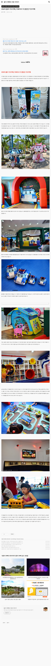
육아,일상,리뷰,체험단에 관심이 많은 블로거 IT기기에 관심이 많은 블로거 (18, 647)
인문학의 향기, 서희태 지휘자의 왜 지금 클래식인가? (10, 567)
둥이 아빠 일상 (13, 557)
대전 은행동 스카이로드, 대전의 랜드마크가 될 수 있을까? (11, 559)
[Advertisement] (26, 537)
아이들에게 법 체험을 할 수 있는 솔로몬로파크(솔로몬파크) (11, 561)
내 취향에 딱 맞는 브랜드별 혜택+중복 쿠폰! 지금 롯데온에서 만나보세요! (20, 53)
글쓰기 (8, 660)
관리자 (4, 660)
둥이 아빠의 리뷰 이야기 (11, 2)
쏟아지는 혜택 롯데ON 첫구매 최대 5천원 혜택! (15, 51)
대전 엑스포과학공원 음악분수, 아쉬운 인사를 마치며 (10, 562)
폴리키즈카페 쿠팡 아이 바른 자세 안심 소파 (14, 41)
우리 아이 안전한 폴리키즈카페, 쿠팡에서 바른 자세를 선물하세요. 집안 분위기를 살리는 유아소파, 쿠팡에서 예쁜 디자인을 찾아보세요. (25, 43)
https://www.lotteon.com (9, 49)
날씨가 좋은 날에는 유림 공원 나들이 (7, 564)
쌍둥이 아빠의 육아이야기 (6, 557)
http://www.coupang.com (9, 39)
